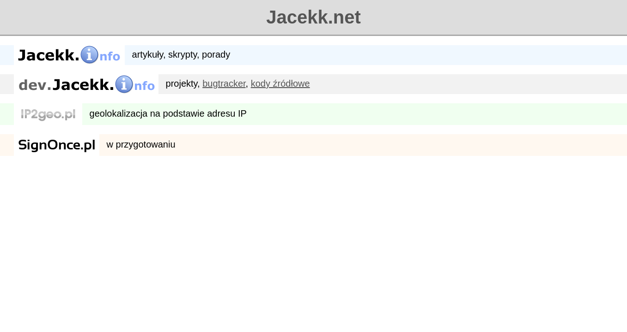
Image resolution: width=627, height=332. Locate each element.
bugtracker (223, 83)
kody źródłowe (280, 83)
